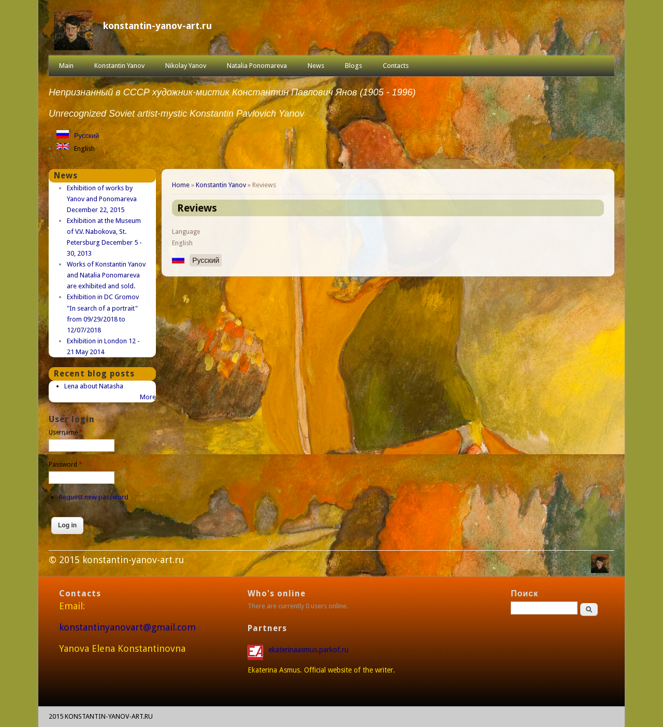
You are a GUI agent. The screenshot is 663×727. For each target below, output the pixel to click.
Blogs (353, 65)
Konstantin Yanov (119, 65)
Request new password (93, 497)
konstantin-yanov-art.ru (157, 25)
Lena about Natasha (93, 386)
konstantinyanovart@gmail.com (127, 627)
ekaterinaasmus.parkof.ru (309, 650)
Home (181, 185)
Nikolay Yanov (185, 65)
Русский (86, 135)
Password (65, 464)
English (84, 148)
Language (186, 231)
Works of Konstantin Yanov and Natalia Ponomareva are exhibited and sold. (106, 275)
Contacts (396, 65)
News (316, 65)
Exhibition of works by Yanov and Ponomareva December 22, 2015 (102, 199)
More (148, 397)
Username (66, 432)
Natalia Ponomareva (257, 65)
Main (66, 65)
